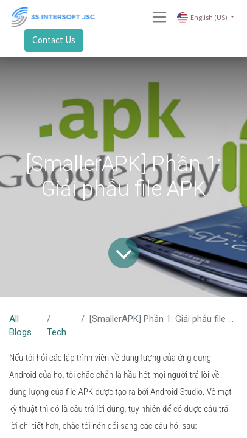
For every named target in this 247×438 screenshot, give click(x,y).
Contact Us (53, 40)
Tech (56, 332)
